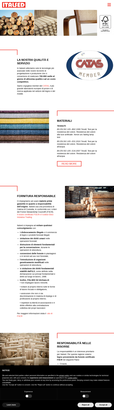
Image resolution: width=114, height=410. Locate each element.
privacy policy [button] (64, 375)
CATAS (46, 86)
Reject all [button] (85, 405)
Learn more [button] (11, 405)
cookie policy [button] (72, 378)
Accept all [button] (103, 405)
